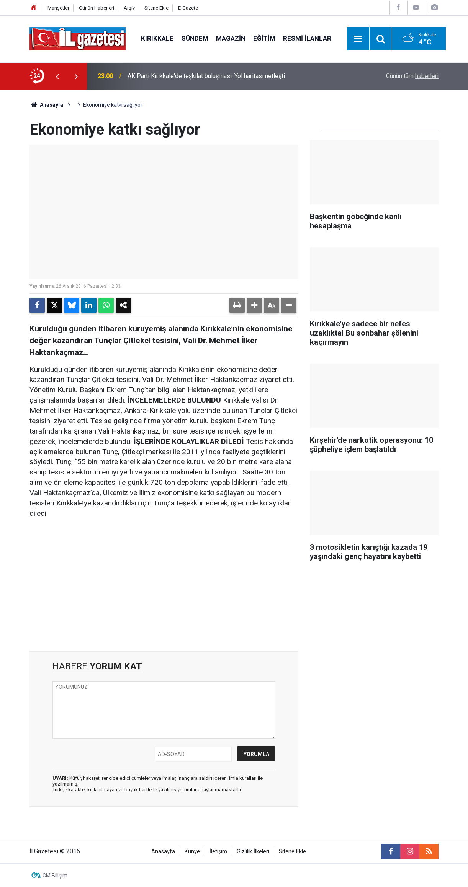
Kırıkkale (157, 38)
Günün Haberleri (96, 8)
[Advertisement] (163, 584)
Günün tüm (412, 76)
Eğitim (264, 38)
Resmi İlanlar (307, 38)
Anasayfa (46, 105)
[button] (254, 305)
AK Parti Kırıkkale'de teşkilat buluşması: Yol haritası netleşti (206, 76)
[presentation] (57, 76)
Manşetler (58, 8)
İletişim (218, 851)
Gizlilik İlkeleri (253, 851)
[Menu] (358, 39)
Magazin (230, 38)
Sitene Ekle (156, 8)
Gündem (194, 38)
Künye (192, 851)
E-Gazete (188, 8)
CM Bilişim (55, 875)
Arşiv (129, 8)
